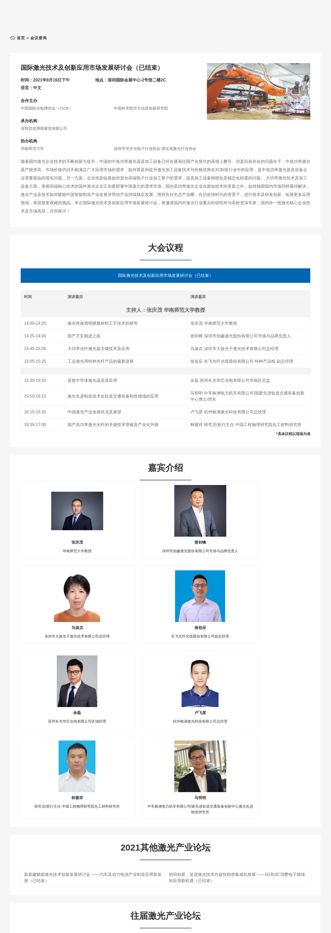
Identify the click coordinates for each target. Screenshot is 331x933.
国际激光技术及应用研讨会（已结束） (204, 898)
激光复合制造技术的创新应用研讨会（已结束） (67, 898)
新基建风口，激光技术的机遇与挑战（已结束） (67, 885)
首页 (21, 38)
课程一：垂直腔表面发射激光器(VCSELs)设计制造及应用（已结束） (87, 911)
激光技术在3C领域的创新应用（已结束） (206, 885)
